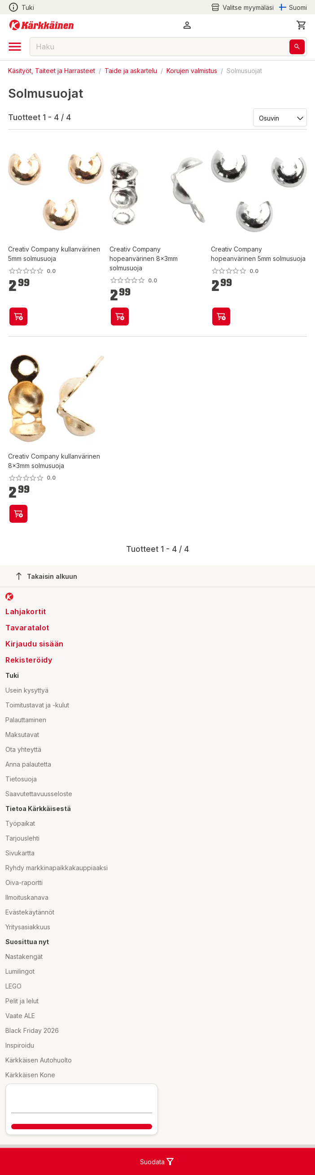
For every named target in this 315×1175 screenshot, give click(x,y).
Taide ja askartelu (131, 70)
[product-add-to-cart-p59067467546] (18, 514)
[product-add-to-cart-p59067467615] (18, 316)
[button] (187, 25)
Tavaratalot (27, 627)
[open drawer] (15, 46)
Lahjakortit (25, 611)
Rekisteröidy (28, 659)
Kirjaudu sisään (34, 643)
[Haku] (297, 46)
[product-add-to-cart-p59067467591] (120, 316)
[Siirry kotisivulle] (41, 25)
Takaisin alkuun (46, 576)
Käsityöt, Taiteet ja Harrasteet (51, 70)
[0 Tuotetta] (301, 25)
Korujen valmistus (191, 70)
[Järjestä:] (279, 117)
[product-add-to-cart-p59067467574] (221, 316)
